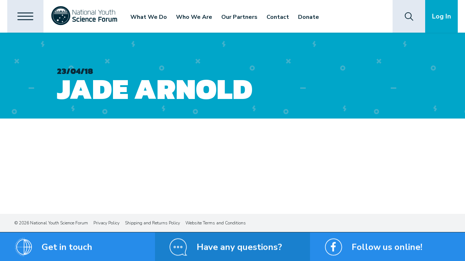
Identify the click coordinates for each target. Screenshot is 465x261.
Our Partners (239, 17)
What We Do (148, 17)
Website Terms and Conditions (215, 223)
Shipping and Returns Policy (152, 223)
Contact (278, 17)
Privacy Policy (106, 223)
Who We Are (194, 17)
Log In (441, 16)
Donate (308, 17)
